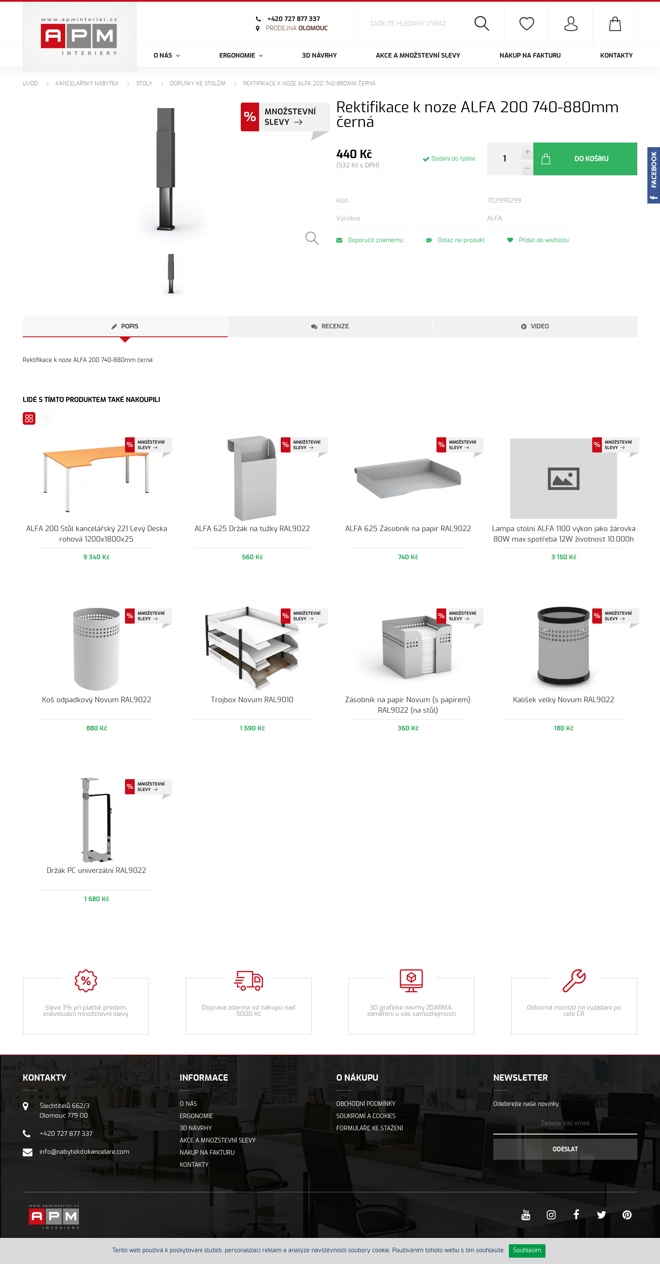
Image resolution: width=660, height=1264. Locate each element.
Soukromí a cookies (366, 1116)
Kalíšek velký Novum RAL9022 (563, 699)
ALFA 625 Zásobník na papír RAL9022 (408, 528)
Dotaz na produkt (455, 240)
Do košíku (574, 158)
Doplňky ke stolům (198, 84)
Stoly (144, 84)
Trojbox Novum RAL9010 (252, 699)
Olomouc (297, 28)
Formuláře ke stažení (369, 1129)
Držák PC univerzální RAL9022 (96, 870)
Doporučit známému (369, 240)
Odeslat (565, 1150)
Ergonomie (196, 1116)
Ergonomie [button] (241, 56)
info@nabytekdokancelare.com (84, 1152)
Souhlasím (527, 1250)
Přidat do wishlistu (538, 240)
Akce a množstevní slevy (418, 56)
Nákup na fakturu (530, 56)
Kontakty (616, 56)
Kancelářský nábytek (87, 84)
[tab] (125, 326)
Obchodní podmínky (366, 1104)
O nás (188, 1104)
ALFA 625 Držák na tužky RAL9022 (252, 528)
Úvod (30, 84)
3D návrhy (319, 56)
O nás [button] (167, 56)
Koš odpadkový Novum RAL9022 (96, 699)
